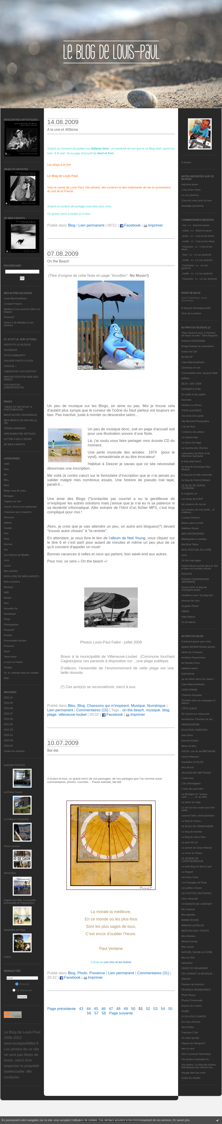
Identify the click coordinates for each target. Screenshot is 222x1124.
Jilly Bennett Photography (195, 421)
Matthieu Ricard (190, 528)
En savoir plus (181, 1120)
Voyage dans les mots (193, 1072)
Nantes (8, 597)
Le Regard (187, 871)
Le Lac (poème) (190, 195)
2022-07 (8, 713)
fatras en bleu (188, 746)
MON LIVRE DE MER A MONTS (21, 576)
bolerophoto (187, 673)
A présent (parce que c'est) (196, 641)
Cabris (7, 956)
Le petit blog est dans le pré (196, 866)
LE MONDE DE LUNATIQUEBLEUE (192, 859)
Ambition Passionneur (193, 657)
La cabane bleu (189, 437)
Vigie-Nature (188, 616)
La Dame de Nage (191, 442)
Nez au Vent (188, 957)
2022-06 (8, 719)
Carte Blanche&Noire (15, 298)
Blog (6, 485)
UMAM (185, 611)
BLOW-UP (187, 357)
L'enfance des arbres (192, 432)
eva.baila (186, 399)
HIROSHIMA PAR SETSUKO (19, 433)
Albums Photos (14, 765)
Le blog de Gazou (191, 821)
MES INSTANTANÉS (192, 533)
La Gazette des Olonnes (194, 448)
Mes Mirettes (188, 936)
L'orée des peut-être (192, 788)
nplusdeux (187, 963)
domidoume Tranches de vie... (197, 719)
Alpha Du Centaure (191, 652)
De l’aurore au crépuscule (195, 713)
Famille (8, 528)
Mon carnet (187, 946)
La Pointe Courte (13, 792)
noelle (185, 230)
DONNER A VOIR (191, 389)
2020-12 (8, 735)
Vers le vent (187, 1048)
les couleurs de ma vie (193, 504)
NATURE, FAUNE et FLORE (196, 952)
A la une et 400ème (62, 129)
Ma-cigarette (188, 914)
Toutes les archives (14, 751)
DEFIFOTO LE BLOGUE (17, 344)
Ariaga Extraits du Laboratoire (197, 346)
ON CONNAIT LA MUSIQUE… (198, 973)
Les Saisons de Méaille (16, 555)
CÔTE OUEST (189, 708)
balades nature (189, 668)
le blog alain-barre (191, 461)
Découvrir (9, 517)
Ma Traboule (188, 909)
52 (148, 1009)
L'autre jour (187, 778)
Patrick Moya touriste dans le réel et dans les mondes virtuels (199, 567)
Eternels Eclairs (189, 740)
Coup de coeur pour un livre (196, 200)
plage (51, 714)
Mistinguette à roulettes (194, 539)
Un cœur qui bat (190, 1038)
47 (111, 1009)
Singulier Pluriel (189, 606)
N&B (6, 592)
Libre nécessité (189, 898)
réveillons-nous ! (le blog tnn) (197, 595)
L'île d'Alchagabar (191, 783)
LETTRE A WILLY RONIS (17, 439)
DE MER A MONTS (14, 444)
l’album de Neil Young (127, 538)
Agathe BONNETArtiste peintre (198, 646)
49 (126, 1009)
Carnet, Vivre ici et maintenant (20, 506)
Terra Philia (187, 1027)
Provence (9, 646)
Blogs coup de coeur (15, 490)
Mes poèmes (11, 571)
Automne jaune (189, 184)
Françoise (187, 246)
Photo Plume (188, 995)
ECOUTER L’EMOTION (194, 730)
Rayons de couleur (191, 1005)
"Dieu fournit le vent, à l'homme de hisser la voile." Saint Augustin (199, 334)
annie (185, 236)
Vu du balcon (188, 622)
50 (133, 1009)
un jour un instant (13, 662)
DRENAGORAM (190, 724)
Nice (6, 603)
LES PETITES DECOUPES (196, 893)
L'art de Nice (188, 426)
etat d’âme (187, 735)
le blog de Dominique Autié (196, 308)
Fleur (6, 538)
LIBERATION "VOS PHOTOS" (20, 371)
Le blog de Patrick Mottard (195, 480)
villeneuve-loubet (72, 714)
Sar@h (185, 1011)
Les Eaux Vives (189, 877)
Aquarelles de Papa (14, 929)
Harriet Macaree (190, 756)
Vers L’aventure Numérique (196, 1054)
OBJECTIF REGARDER (194, 968)
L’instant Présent (13, 303)
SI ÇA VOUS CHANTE (193, 1016)
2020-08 (8, 740)
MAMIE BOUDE (190, 920)
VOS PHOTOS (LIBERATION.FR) (14, 386)
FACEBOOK (10, 350)
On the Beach (58, 261)
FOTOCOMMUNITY (15, 355)
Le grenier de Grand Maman (196, 847)
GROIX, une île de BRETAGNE (198, 751)
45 (96, 1009)
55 (170, 1009)
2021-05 (8, 724)
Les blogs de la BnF (192, 498)
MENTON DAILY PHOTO (195, 930)
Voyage (8, 667)
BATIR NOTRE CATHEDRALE (20, 415)
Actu (6, 469)
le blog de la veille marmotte (196, 474)
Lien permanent (91, 225)
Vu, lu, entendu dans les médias (21, 672)
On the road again (191, 560)
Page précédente (61, 1009)
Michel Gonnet (189, 941)
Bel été (52, 750)
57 (96, 1013)
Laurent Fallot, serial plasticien (198, 815)
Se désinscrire (22, 990)
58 (104, 1013)
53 (155, 1009)
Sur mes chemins (190, 1021)
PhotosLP (9, 317)
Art (5, 474)
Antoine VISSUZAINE (193, 340)
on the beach (133, 710)
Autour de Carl (189, 351)
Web (6, 678)
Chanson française (191, 695)
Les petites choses (191, 888)
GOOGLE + (10, 366)
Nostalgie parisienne (192, 205)
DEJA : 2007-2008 (191, 383)
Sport (7, 651)
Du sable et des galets (193, 394)
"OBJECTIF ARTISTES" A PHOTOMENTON (18, 408)
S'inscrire (22, 984)
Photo (7, 619)
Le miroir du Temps (191, 853)
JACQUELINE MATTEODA (196, 772)
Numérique (10, 613)
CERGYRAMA (189, 689)
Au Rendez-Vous (190, 663)
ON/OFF (186, 979)
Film (6, 533)
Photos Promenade (191, 1000)
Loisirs (7, 565)
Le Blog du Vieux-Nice (193, 837)
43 (81, 1009)
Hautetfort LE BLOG (192, 762)
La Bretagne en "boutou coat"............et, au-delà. (194, 795)
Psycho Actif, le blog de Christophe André (194, 588)
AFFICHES (10, 873)
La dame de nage (191, 802)
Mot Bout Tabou (190, 544)
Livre (6, 560)
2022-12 (8, 697)
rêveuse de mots (190, 600)
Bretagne (9, 496)
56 (89, 1013)
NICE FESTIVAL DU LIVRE (196, 549)
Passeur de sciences (192, 984)
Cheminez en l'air (190, 367)
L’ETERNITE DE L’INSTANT (196, 904)
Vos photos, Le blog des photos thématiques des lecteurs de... (198, 1066)
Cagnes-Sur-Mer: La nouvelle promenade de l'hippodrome (20, 901)
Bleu (6, 480)
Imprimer (153, 225)
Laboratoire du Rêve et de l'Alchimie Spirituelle (195, 454)
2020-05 (8, 745)
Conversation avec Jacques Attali (199, 373)
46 (103, 1009)
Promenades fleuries (15, 640)
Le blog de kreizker (191, 831)
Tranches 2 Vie (189, 1032)
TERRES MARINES (15, 428)
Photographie (11, 624)
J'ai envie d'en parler (192, 415)
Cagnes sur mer (12, 501)
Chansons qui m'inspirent (17, 512)
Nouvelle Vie (11, 608)
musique (153, 710)
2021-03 (8, 729)
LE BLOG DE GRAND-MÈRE (197, 826)
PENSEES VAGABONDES (196, 989)
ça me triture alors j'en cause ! (197, 679)
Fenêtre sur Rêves (191, 405)
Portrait (8, 635)
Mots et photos (12, 581)
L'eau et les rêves (191, 189)
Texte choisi (10, 656)
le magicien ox (189, 493)
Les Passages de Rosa (194, 882)
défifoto (8, 522)
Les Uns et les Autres (117, 962)
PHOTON (186, 573)
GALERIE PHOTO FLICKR (18, 360)
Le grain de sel (189, 842)
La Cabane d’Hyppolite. (16, 819)
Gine (184, 254)
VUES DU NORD (190, 1078)
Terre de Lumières (191, 313)
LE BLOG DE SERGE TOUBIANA (193, 486)
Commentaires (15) (92, 710)
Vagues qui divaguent (193, 1043)
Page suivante (121, 1013)
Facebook (130, 225)
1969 (6, 463)
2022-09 (8, 702)
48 (118, 1009)
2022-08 (8, 708)
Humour (8, 544)
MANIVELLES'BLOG (192, 925)
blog (165, 710)
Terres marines (12, 846)
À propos (186, 162)
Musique (8, 587)
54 (163, 1009)
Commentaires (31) (153, 973)
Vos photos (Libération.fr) (195, 1059)
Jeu (6, 549)
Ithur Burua (187, 767)
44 (88, 1009)
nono (184, 555)
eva (184, 225)
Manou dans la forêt (192, 523)
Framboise (188, 265)
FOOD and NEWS (191, 410)
